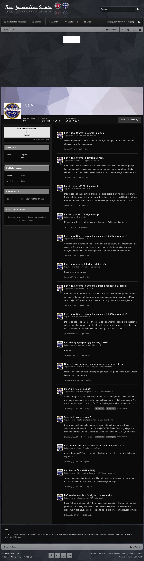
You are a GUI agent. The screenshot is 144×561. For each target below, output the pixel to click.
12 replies (86, 380)
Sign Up (131, 22)
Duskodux (79, 239)
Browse (39, 22)
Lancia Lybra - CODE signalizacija (81, 186)
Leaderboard (72, 22)
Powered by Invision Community (131, 557)
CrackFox (79, 367)
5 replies (86, 355)
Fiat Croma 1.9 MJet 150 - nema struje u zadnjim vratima (94, 445)
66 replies (85, 256)
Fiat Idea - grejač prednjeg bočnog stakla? (86, 342)
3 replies (83, 149)
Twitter (128, 29)
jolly (77, 189)
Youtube (140, 29)
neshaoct (79, 498)
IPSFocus (15, 554)
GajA (66, 136)
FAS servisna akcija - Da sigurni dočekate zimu (88, 495)
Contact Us (27, 557)
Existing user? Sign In (116, 22)
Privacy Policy (16, 557)
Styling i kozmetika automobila (101, 367)
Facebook (122, 29)
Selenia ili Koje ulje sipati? (77, 388)
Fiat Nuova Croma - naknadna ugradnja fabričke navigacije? (95, 236)
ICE (91, 239)
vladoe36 (79, 267)
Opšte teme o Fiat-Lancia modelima (99, 392)
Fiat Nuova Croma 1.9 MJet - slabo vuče (85, 264)
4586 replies (86, 409)
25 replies (83, 178)
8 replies (84, 462)
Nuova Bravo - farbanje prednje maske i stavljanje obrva (93, 364)
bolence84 (79, 448)
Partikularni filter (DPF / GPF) (79, 470)
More (89, 22)
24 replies (83, 206)
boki (77, 392)
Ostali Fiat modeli (94, 345)
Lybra (88, 189)
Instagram (134, 29)
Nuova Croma (94, 136)
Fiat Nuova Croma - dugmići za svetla (84, 157)
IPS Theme (5, 554)
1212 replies (86, 487)
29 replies (88, 515)
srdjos (78, 345)
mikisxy (78, 473)
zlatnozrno (79, 161)
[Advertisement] (72, 64)
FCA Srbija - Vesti (96, 498)
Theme (4, 557)
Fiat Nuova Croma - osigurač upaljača (84, 133)
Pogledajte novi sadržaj (16, 22)
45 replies (85, 277)
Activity (55, 22)
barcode (79, 136)
